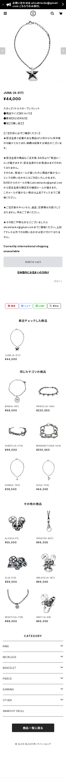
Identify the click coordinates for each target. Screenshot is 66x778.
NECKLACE (9, 657)
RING (6, 646)
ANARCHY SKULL (13, 710)
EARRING (8, 689)
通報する (58, 281)
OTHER (7, 700)
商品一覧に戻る (33, 728)
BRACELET (9, 667)
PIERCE (7, 678)
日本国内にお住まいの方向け (33, 272)
